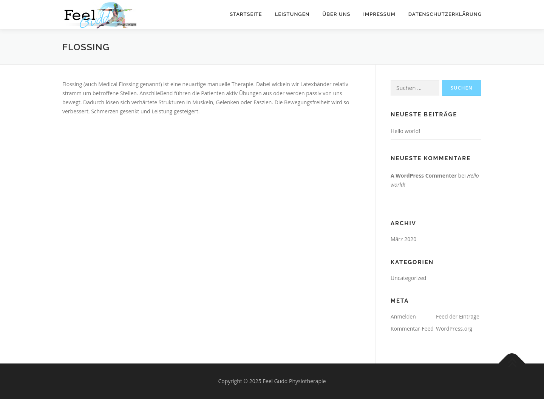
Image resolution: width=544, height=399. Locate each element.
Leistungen (292, 14)
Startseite (246, 14)
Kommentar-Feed (412, 328)
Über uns (337, 14)
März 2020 (403, 239)
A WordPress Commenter (424, 175)
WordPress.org (454, 328)
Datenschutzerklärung (445, 14)
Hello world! (405, 131)
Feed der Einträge (457, 316)
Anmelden (403, 316)
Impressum (379, 14)
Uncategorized (408, 277)
